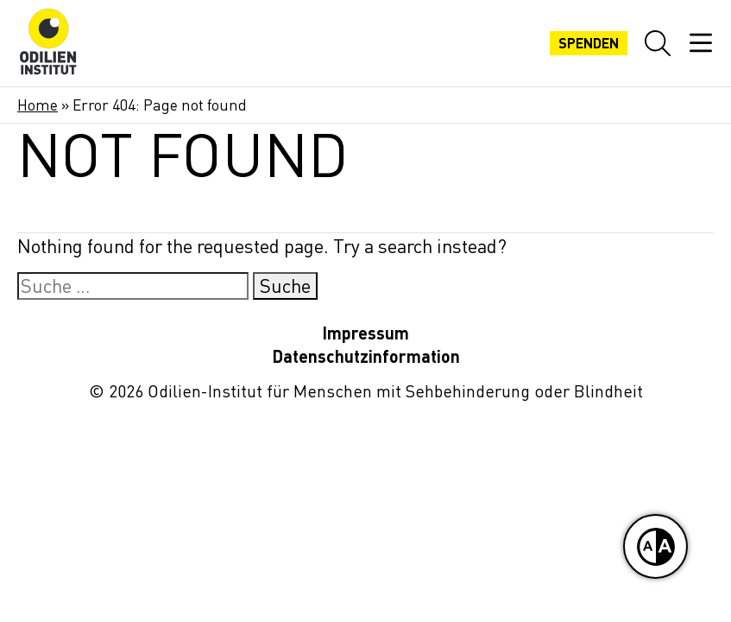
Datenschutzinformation (366, 356)
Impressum (365, 333)
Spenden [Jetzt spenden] (588, 43)
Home (37, 105)
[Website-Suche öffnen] (658, 43)
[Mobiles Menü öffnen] (701, 43)
